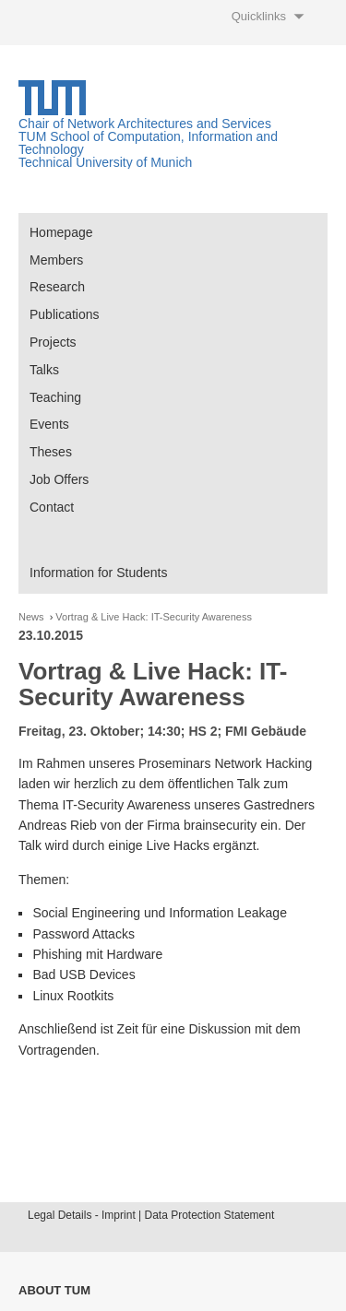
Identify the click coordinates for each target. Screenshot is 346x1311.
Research (57, 286)
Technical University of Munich (105, 162)
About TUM (54, 1290)
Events (49, 424)
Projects (53, 342)
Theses (51, 451)
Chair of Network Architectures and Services (144, 123)
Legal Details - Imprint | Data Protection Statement (151, 1215)
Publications (65, 314)
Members (56, 260)
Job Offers (59, 479)
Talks (44, 369)
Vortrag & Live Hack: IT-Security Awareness (153, 617)
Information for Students (98, 572)
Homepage (61, 232)
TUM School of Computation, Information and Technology (148, 143)
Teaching (55, 397)
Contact (52, 507)
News (31, 617)
